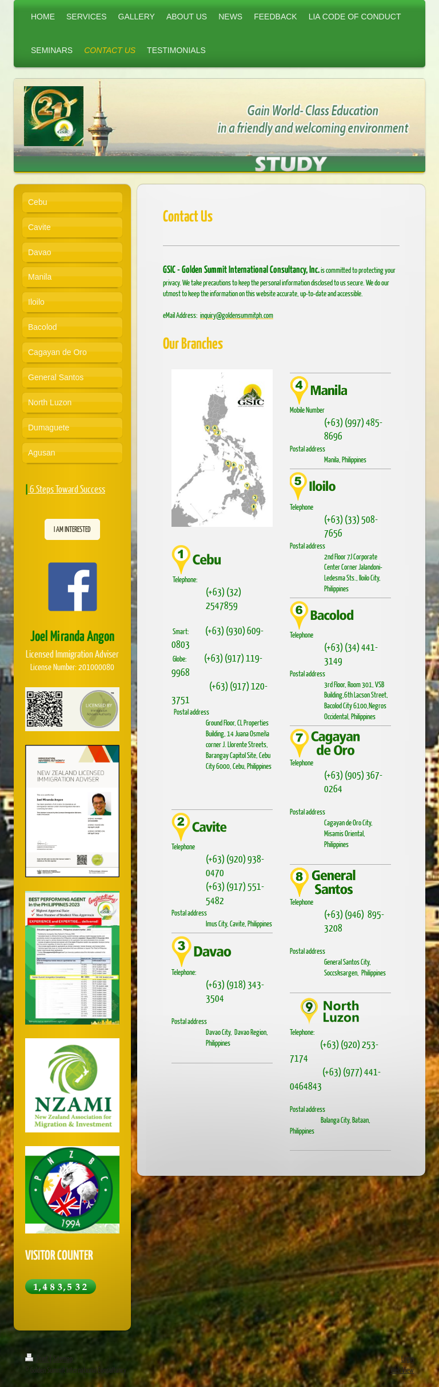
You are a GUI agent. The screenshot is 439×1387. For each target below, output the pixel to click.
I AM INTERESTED (72, 529)
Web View (402, 1369)
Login (407, 1358)
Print (37, 1358)
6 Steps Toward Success (67, 489)
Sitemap (63, 1358)
